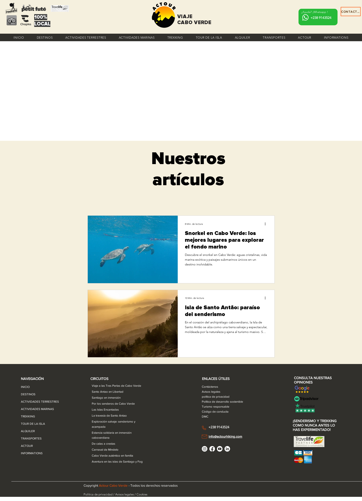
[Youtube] (219, 449)
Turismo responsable (215, 406)
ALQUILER (28, 431)
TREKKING (28, 416)
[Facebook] (212, 449)
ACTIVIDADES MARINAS (30, 409)
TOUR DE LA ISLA (30, 423)
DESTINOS (28, 394)
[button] (44, 37)
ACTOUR (27, 445)
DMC (205, 416)
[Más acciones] (266, 223)
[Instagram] (204, 449)
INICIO (25, 386)
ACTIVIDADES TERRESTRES (30, 401)
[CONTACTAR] (351, 11)
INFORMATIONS (30, 453)
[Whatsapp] (305, 17)
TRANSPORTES (30, 438)
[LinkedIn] (227, 449)
